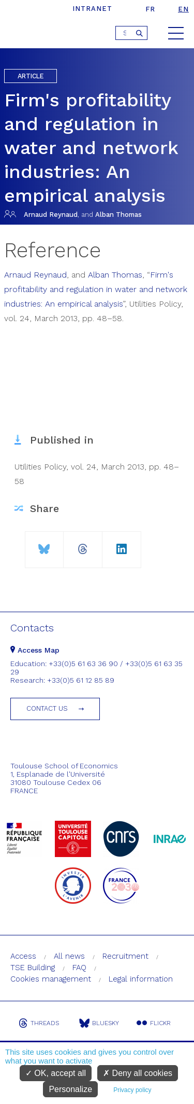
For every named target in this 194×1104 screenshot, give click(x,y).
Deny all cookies (137, 1073)
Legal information (141, 979)
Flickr (154, 1023)
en (183, 9)
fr (150, 9)
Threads (39, 1023)
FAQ (79, 967)
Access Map (34, 650)
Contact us (47, 708)
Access (23, 956)
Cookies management (50, 979)
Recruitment (125, 956)
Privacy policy (132, 1090)
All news (69, 956)
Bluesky (99, 1023)
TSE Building (32, 967)
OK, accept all (55, 1073)
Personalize (70, 1089)
